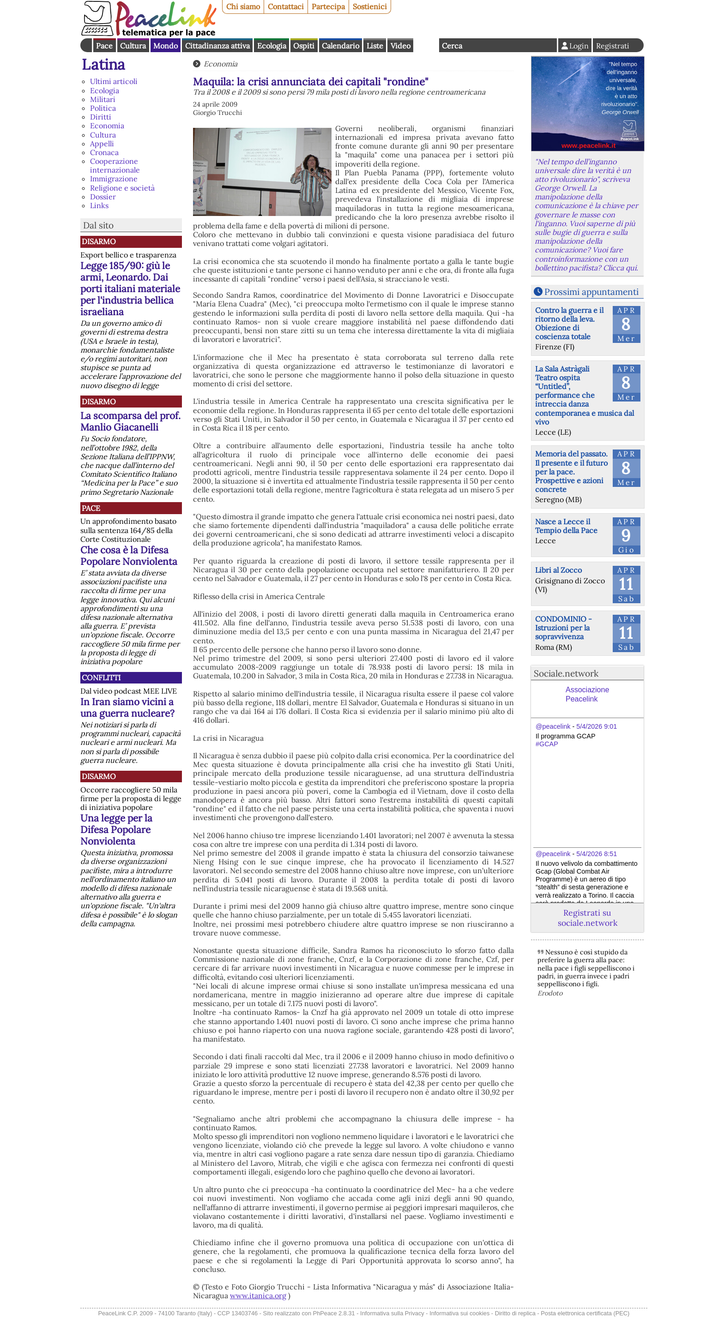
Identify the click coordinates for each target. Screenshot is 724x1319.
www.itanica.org (258, 1295)
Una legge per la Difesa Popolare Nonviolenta (116, 829)
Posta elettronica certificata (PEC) (585, 1313)
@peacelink (553, 726)
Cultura (133, 45)
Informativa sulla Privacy (392, 1313)
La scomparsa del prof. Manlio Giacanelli (130, 421)
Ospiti (303, 45)
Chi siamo (243, 6)
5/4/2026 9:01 (596, 726)
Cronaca (104, 152)
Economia (107, 125)
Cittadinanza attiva (217, 45)
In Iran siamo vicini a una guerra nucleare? (127, 707)
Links (99, 205)
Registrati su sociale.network (587, 917)
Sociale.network (566, 673)
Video (400, 45)
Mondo (165, 45)
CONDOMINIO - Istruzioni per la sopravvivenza (563, 627)
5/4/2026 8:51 (596, 853)
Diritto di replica (515, 1313)
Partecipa (328, 6)
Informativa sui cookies (459, 1313)
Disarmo (99, 241)
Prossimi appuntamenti (591, 291)
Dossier (103, 196)
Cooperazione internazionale (115, 165)
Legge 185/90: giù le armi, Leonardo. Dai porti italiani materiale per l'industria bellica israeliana (130, 288)
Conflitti (101, 677)
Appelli (102, 143)
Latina (103, 64)
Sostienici (370, 6)
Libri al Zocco (558, 570)
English (426, 45)
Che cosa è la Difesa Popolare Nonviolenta (128, 556)
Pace (104, 45)
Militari (102, 99)
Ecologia (271, 45)
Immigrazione (114, 178)
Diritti (100, 116)
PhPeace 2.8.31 (334, 1313)
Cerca (452, 45)
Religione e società (122, 187)
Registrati (612, 45)
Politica (103, 108)
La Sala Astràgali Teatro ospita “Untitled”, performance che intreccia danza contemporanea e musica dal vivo (584, 395)
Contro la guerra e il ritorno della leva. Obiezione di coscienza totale (569, 324)
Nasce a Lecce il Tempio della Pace (566, 526)
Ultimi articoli (114, 81)
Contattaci (286, 6)
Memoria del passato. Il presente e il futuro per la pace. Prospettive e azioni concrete (571, 471)
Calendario (340, 45)
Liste (375, 45)
